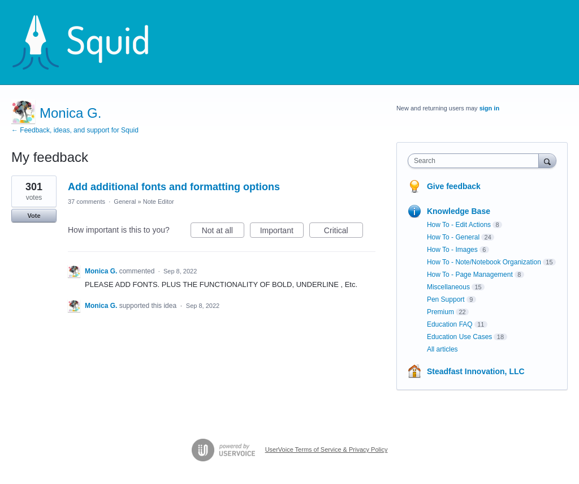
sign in (489, 108)
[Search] (547, 160)
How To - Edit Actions (459, 225)
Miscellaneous (448, 287)
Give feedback (454, 186)
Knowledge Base (458, 211)
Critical (343, 232)
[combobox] (475, 161)
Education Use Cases (459, 337)
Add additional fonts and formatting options (174, 186)
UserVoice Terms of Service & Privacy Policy (326, 449)
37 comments (86, 201)
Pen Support (446, 299)
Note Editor (158, 201)
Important (282, 232)
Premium (440, 312)
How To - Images (452, 250)
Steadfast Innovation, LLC (476, 371)
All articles (442, 349)
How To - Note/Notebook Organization (484, 262)
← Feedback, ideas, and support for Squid (75, 130)
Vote (33, 215)
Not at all (223, 232)
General (125, 201)
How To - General (453, 237)
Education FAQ (450, 324)
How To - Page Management (470, 275)
